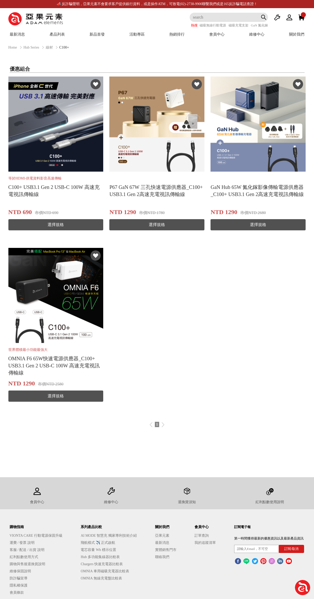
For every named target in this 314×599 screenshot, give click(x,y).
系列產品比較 (91, 527)
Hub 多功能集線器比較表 (100, 557)
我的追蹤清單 (205, 543)
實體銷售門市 (165, 550)
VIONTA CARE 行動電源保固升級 (36, 535)
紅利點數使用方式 (24, 557)
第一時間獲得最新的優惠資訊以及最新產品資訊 (269, 538)
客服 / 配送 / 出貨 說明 (27, 550)
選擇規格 (56, 224)
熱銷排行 (177, 34)
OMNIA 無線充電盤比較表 (101, 578)
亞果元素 (162, 535)
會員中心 (217, 34)
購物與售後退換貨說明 (27, 564)
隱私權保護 (18, 585)
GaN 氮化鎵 (259, 25)
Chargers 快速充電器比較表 (102, 564)
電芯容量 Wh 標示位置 (98, 550)
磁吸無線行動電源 (213, 25)
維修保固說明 (20, 571)
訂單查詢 (202, 535)
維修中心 (256, 34)
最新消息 (17, 34)
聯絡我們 (162, 557)
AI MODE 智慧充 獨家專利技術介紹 (109, 535)
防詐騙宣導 (18, 578)
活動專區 (137, 34)
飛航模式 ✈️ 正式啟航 (98, 543)
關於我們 (296, 34)
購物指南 (17, 527)
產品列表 (57, 34)
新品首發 (97, 34)
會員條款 (17, 592)
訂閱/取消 (291, 549)
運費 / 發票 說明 (22, 543)
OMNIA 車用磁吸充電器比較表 (105, 571)
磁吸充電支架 (238, 25)
